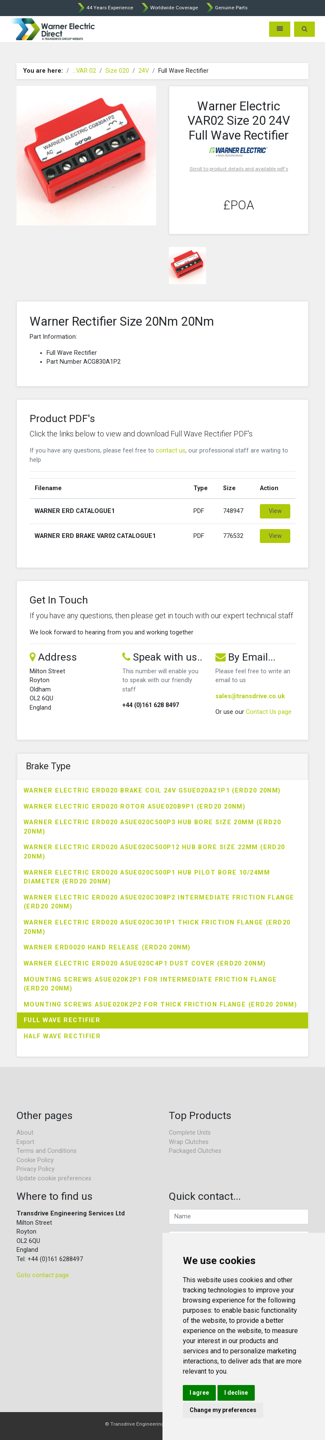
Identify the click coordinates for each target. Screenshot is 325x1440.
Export (25, 1142)
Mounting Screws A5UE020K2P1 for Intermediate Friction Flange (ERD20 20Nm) (150, 984)
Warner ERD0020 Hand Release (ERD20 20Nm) (107, 947)
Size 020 (117, 70)
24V (143, 70)
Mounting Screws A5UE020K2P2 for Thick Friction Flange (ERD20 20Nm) (160, 1004)
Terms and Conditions (47, 1151)
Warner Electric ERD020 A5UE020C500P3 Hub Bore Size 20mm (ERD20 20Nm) (152, 827)
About (25, 1132)
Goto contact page (43, 1275)
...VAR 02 (84, 70)
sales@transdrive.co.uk (250, 696)
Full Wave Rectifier (62, 1020)
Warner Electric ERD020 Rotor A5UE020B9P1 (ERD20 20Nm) (134, 806)
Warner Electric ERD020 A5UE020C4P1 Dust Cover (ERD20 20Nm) (145, 963)
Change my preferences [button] (223, 1410)
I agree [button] (199, 1392)
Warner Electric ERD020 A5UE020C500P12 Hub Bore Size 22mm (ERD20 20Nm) (154, 852)
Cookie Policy (35, 1160)
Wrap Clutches (189, 1142)
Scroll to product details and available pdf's (239, 169)
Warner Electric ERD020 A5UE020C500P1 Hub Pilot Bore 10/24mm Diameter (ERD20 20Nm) (147, 877)
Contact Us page (269, 712)
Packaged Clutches (195, 1151)
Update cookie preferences (54, 1178)
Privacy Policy (36, 1169)
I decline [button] (236, 1392)
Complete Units (190, 1132)
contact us (170, 450)
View (275, 511)
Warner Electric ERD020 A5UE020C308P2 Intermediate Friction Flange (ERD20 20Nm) (159, 902)
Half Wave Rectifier (62, 1036)
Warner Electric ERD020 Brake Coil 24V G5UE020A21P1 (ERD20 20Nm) (152, 790)
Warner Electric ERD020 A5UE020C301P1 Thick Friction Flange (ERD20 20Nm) (157, 927)
